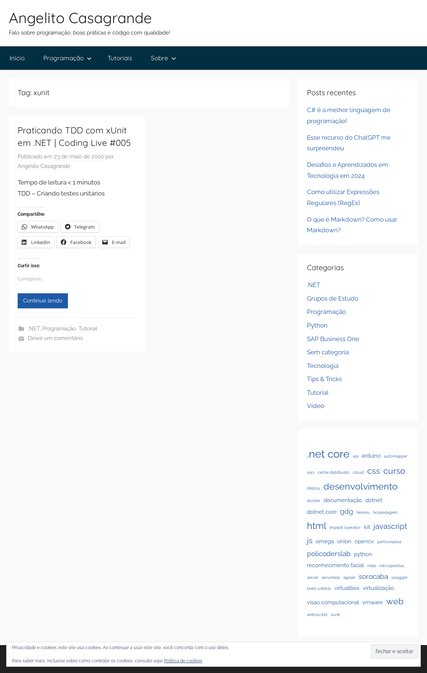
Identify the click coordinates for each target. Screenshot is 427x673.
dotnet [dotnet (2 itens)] (373, 500)
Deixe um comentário (55, 338)
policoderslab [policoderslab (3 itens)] (329, 554)
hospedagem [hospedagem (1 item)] (385, 512)
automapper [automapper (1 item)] (396, 456)
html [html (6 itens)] (316, 525)
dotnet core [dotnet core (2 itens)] (322, 511)
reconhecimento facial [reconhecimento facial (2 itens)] (335, 565)
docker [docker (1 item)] (313, 500)
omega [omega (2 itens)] (325, 541)
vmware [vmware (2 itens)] (372, 602)
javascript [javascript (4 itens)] (390, 526)
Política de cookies (183, 660)
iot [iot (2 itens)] (367, 526)
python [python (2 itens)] (363, 554)
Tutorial (88, 328)
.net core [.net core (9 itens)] (328, 453)
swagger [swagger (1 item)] (399, 577)
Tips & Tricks (324, 379)
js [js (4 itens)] (309, 540)
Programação (67, 58)
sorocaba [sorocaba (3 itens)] (373, 576)
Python (317, 325)
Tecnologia (323, 365)
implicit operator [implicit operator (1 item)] (345, 527)
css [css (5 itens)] (373, 471)
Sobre (163, 58)
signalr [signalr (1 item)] (349, 577)
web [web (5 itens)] (395, 601)
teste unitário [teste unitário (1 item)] (319, 588)
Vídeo (315, 405)
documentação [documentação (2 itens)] (342, 500)
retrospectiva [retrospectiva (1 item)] (391, 565)
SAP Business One (333, 339)
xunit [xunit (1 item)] (335, 614)
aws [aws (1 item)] (310, 472)
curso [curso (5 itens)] (394, 471)
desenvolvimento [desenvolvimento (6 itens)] (360, 486)
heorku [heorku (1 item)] (363, 512)
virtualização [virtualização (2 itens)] (378, 587)
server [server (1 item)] (312, 577)
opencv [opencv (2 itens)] (364, 541)
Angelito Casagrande (80, 17)
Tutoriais (120, 58)
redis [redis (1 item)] (371, 565)
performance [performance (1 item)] (389, 542)
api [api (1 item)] (355, 456)
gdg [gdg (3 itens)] (346, 511)
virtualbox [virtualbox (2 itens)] (346, 587)
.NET (34, 328)
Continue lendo (42, 300)
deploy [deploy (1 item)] (313, 488)
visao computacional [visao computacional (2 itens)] (333, 602)
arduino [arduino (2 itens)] (371, 455)
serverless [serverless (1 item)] (331, 577)
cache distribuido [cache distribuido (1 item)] (334, 472)
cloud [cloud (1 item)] (358, 472)
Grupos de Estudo (332, 298)
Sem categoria (328, 352)
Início (17, 58)
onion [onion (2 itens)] (344, 541)
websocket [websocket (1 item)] (317, 614)
